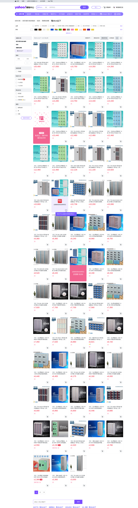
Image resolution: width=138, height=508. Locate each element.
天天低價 (62, 14)
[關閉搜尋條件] (46, 7)
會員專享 (86, 14)
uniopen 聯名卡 (106, 14)
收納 (17, 44)
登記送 (37, 14)
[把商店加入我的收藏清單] (66, 210)
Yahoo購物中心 (24, 7)
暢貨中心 (53, 14)
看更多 (94, 14)
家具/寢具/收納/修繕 (21, 41)
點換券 (29, 14)
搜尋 (78, 502)
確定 (27, 63)
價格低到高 (96, 38)
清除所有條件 (26, 118)
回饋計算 (45, 14)
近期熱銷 (111, 38)
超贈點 (117, 14)
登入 (96, 7)
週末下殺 (78, 14)
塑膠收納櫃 (19, 47)
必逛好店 (70, 14)
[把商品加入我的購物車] (47, 72)
